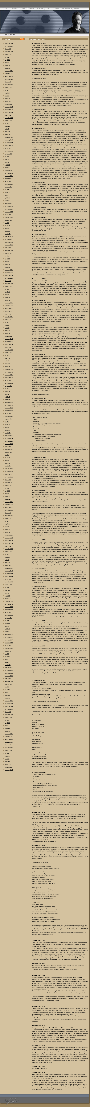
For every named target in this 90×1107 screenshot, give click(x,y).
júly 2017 (7, 322)
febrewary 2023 (9, 137)
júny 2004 (7, 756)
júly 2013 (7, 455)
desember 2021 (9, 176)
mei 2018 (7, 294)
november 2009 (9, 576)
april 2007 (7, 662)
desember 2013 (9, 441)
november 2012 (9, 477)
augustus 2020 (8, 220)
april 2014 (7, 430)
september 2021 (9, 184)
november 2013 (9, 444)
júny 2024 (7, 93)
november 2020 (9, 211)
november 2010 (9, 543)
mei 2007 (7, 659)
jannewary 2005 (9, 736)
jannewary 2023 (9, 140)
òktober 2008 (8, 612)
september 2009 (9, 582)
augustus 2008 (8, 618)
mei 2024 (7, 95)
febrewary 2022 (9, 170)
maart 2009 (8, 598)
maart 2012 (8, 499)
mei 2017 (7, 328)
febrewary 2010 (9, 568)
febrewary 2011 (9, 535)
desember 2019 (9, 242)
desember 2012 (9, 474)
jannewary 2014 (9, 438)
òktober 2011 (8, 513)
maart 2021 (8, 200)
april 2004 (7, 761)
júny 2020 (7, 225)
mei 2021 (7, 195)
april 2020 (7, 231)
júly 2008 (7, 620)
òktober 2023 (8, 115)
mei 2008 (7, 626)
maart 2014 (8, 432)
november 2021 (9, 178)
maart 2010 (8, 565)
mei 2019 (7, 261)
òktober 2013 (8, 446)
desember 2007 (9, 640)
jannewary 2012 (9, 504)
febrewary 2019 (9, 270)
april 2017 (7, 330)
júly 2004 (7, 753)
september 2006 (9, 681)
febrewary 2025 (9, 71)
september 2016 (9, 350)
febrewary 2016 (9, 369)
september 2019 (9, 250)
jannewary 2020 (9, 239)
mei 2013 (7, 460)
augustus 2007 (8, 651)
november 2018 (9, 278)
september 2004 (9, 747)
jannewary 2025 (9, 73)
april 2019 (7, 264)
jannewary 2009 (9, 604)
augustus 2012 (8, 485)
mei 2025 (7, 62)
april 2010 (7, 562)
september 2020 (9, 217)
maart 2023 (8, 134)
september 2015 (9, 383)
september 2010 (9, 549)
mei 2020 (7, 228)
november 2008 (9, 609)
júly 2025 (7, 57)
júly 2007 (7, 654)
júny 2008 (7, 623)
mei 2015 (7, 394)
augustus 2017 (8, 319)
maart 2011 (8, 532)
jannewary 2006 (9, 703)
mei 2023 (7, 129)
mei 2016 (7, 361)
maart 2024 (8, 101)
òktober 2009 (8, 579)
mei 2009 (7, 593)
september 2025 (9, 51)
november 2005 (9, 709)
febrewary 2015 (9, 402)
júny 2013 (7, 457)
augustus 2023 (8, 120)
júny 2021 (7, 192)
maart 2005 (8, 731)
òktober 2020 (8, 214)
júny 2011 (7, 524)
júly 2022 (7, 156)
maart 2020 (8, 234)
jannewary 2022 (9, 173)
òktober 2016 (8, 347)
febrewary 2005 (9, 734)
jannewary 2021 (9, 206)
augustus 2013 (8, 452)
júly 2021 (7, 189)
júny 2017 (7, 325)
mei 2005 (7, 725)
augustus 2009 (8, 584)
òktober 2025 (8, 48)
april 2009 (7, 595)
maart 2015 (8, 399)
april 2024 (7, 98)
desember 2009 (9, 573)
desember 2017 (9, 308)
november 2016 (9, 344)
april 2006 (7, 695)
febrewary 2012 (9, 502)
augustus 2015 (8, 386)
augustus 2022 (8, 153)
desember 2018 (9, 275)
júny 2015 (7, 391)
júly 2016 (7, 355)
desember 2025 (9, 43)
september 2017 (9, 316)
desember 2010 (9, 540)
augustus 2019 (8, 253)
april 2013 (7, 463)
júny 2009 (7, 590)
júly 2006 (7, 687)
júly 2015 (7, 388)
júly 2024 (7, 90)
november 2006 (9, 676)
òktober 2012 (8, 479)
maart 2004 (8, 764)
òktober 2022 (8, 148)
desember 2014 (9, 408)
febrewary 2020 (9, 236)
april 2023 (7, 131)
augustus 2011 (8, 518)
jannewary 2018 (9, 305)
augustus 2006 (8, 684)
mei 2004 (7, 758)
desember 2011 (9, 507)
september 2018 (9, 283)
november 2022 (9, 145)
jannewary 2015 (9, 405)
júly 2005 (7, 720)
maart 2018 (8, 300)
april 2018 (7, 297)
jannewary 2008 (9, 637)
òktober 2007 (8, 645)
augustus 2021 (8, 187)
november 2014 (9, 410)
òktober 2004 (8, 745)
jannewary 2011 (9, 537)
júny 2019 (7, 258)
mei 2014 (7, 427)
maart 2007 (8, 665)
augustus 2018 (8, 286)
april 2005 (7, 728)
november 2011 (9, 510)
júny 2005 (7, 723)
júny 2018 (7, 292)
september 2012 (9, 482)
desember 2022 (9, 142)
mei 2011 (7, 526)
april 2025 (7, 65)
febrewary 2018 (9, 303)
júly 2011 (7, 521)
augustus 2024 (8, 87)
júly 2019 (7, 256)
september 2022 (9, 151)
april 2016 (7, 363)
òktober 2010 (8, 546)
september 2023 (9, 118)
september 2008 (9, 615)
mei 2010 (7, 560)
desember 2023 (9, 109)
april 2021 (7, 198)
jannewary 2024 (9, 107)
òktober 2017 (8, 314)
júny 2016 (7, 358)
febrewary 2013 (9, 468)
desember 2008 (9, 607)
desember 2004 (9, 739)
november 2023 (9, 112)
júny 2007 (7, 656)
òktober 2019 (8, 247)
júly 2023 (7, 123)
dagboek (7, 34)
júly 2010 (7, 554)
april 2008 (7, 629)
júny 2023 (7, 126)
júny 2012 (7, 491)
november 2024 (9, 79)
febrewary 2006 (9, 700)
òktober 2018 (8, 281)
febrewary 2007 (9, 667)
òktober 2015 (8, 380)
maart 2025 (8, 68)
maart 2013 (8, 466)
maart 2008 (8, 631)
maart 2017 (8, 333)
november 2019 (9, 245)
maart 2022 (8, 167)
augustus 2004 (8, 750)
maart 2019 (8, 267)
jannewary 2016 (9, 372)
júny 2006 (7, 689)
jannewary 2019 (9, 272)
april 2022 (7, 165)
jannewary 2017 (9, 339)
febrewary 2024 (9, 104)
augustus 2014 (8, 419)
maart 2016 (8, 366)
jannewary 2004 (9, 770)
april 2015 (7, 397)
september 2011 (9, 515)
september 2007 (9, 648)
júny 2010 (7, 557)
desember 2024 (9, 76)
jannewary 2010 (9, 571)
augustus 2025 (8, 54)
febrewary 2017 (9, 336)
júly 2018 (7, 289)
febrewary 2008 (9, 634)
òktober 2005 (8, 712)
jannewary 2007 (9, 670)
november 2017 (9, 311)
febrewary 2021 (9, 203)
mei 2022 (7, 162)
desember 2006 (9, 673)
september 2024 (9, 84)
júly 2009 (7, 587)
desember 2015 (9, 374)
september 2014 (9, 416)
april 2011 (7, 529)
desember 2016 (9, 341)
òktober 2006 (8, 678)
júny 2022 (7, 159)
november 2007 (9, 642)
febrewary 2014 (9, 435)
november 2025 (9, 46)
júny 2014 (7, 424)
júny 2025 (7, 60)
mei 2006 (7, 692)
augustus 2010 (8, 551)
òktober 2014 (8, 413)
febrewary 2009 (9, 601)
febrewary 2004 (9, 767)
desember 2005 (9, 706)
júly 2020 (7, 223)
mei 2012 (7, 493)
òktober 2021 (8, 181)
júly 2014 (7, 421)
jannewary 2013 (9, 471)
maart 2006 (8, 698)
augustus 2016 (8, 352)
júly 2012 (7, 488)
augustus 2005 (8, 717)
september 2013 (9, 449)
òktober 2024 (8, 82)
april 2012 (7, 496)
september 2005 (9, 714)
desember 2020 (9, 209)
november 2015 (9, 377)
